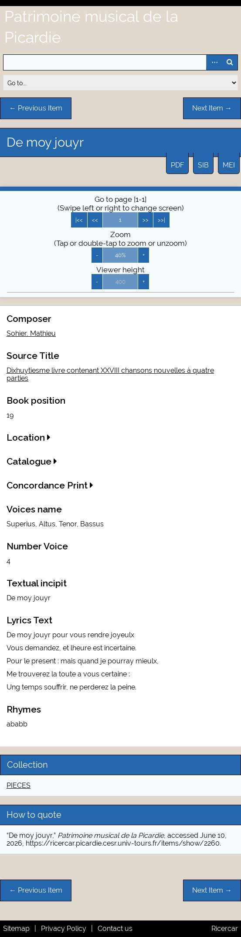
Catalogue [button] (32, 461)
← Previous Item (35, 108)
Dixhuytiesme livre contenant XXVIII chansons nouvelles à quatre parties (110, 374)
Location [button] (29, 437)
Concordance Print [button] (50, 485)
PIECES (19, 785)
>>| (161, 220)
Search (230, 62)
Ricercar (224, 928)
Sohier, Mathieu (31, 333)
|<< (79, 220)
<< (95, 220)
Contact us (115, 928)
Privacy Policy (63, 928)
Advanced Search (214, 62)
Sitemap (16, 928)
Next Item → (212, 108)
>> (146, 220)
